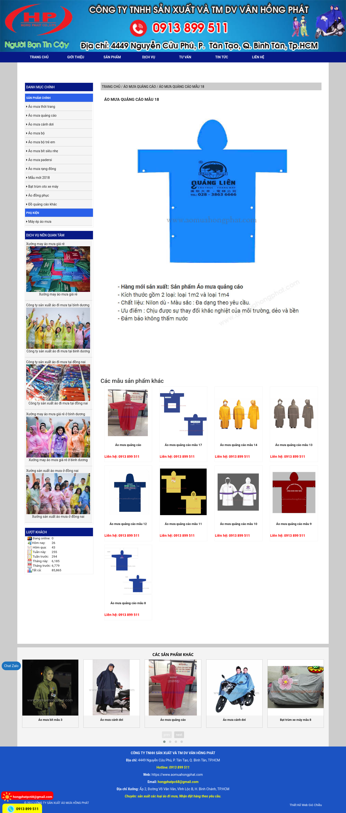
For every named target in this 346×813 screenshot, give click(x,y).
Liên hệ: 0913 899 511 (122, 456)
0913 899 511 (27, 809)
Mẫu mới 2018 (38, 178)
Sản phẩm (112, 57)
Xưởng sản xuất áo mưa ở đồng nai (58, 491)
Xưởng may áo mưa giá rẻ (58, 267)
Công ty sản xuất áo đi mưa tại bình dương (58, 326)
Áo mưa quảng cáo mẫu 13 (293, 445)
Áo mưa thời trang (40, 106)
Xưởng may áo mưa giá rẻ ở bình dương (58, 435)
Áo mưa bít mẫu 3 (50, 720)
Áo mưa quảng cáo (41, 115)
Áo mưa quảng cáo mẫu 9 (293, 524)
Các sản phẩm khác (172, 654)
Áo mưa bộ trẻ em (40, 142)
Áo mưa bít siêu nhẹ (42, 151)
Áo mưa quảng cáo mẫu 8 (128, 603)
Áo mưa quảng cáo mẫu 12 (128, 524)
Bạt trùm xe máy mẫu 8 (295, 720)
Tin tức (221, 57)
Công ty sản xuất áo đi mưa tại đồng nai (58, 380)
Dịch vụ (148, 57)
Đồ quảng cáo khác (41, 204)
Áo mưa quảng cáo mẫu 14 (238, 445)
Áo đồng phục (37, 195)
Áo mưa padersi (39, 160)
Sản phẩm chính (38, 98)
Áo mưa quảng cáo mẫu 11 (183, 524)
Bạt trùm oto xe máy (42, 186)
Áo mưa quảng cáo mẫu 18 (131, 99)
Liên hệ (258, 57)
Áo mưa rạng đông (41, 169)
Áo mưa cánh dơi (40, 124)
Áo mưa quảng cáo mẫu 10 (238, 524)
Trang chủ (39, 57)
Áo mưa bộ (35, 133)
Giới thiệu (75, 57)
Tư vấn (185, 57)
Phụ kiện (32, 213)
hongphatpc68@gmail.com (32, 797)
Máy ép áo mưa (38, 221)
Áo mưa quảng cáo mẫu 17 (183, 445)
